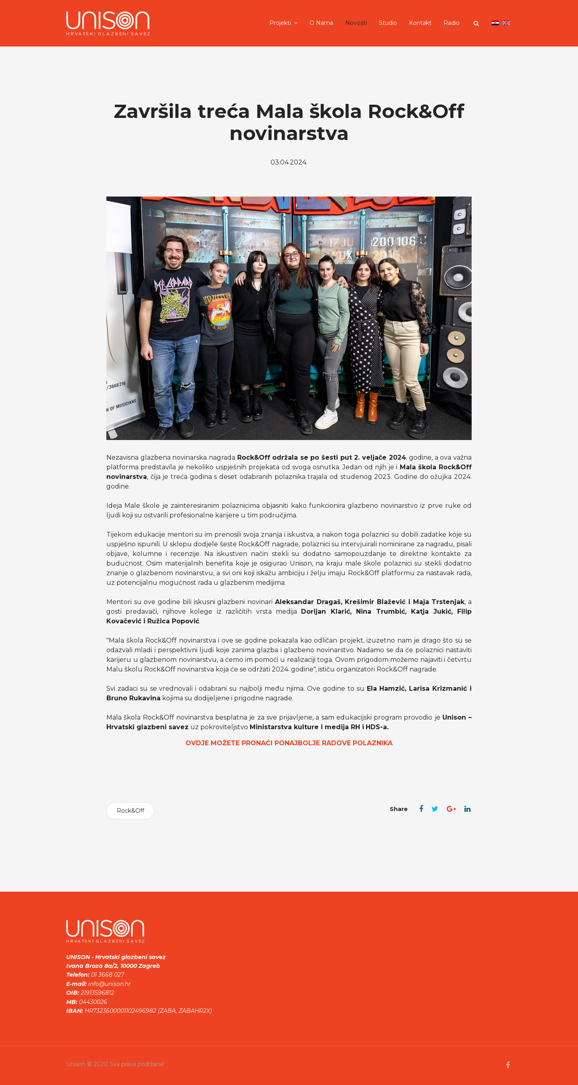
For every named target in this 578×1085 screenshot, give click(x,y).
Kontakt (420, 22)
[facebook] (508, 1065)
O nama (321, 22)
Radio (452, 22)
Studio (388, 22)
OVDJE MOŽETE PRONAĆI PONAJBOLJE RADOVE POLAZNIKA (289, 743)
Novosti (356, 22)
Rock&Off (130, 810)
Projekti (280, 22)
